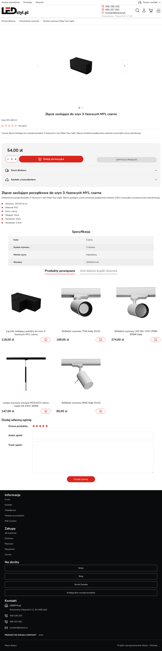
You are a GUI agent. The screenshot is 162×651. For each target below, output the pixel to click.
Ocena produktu (17, 426)
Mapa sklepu (11, 645)
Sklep (81, 568)
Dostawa (9, 538)
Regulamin (10, 549)
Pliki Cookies (10, 521)
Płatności (9, 543)
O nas (7, 499)
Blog (81, 576)
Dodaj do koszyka (53, 159)
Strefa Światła (81, 584)
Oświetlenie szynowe (29, 21)
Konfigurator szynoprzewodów (81, 592)
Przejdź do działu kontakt (20, 635)
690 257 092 (112, 9)
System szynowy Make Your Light (58, 21)
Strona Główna (8, 21)
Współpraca (10, 510)
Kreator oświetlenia (11, 2)
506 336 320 (112, 6)
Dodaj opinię (81, 479)
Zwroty (8, 554)
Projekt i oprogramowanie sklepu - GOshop (137, 645)
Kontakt (8, 504)
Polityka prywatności (14, 515)
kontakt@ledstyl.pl (115, 12)
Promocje (27, 2)
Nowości (40, 2)
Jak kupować (10, 533)
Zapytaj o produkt (126, 159)
